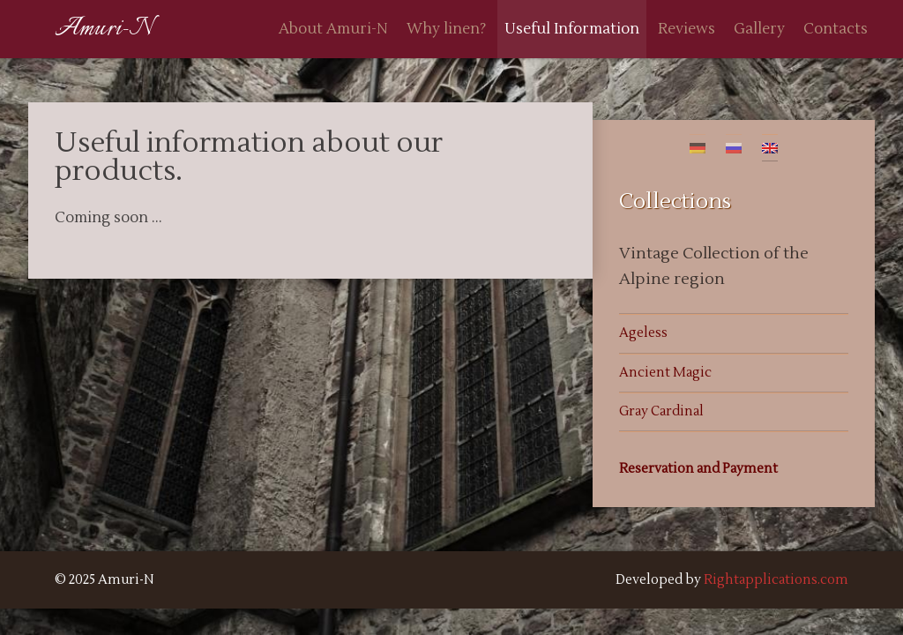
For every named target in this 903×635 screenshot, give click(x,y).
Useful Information (571, 29)
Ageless (643, 333)
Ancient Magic (665, 372)
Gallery (759, 29)
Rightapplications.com (776, 580)
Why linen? (446, 29)
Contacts (835, 29)
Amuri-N (104, 29)
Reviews (686, 29)
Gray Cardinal (661, 411)
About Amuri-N (333, 29)
